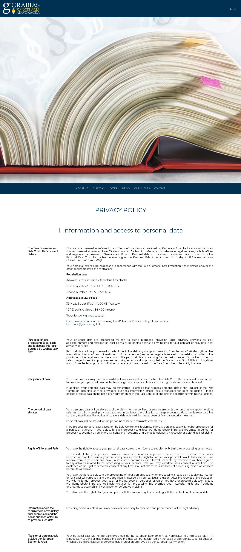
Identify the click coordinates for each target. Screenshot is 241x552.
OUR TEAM (99, 188)
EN (235, 8)
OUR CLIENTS (142, 188)
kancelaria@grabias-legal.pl (83, 324)
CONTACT (159, 188)
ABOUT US (82, 188)
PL (230, 8)
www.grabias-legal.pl (91, 315)
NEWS (126, 188)
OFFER (113, 188)
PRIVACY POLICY (120, 210)
